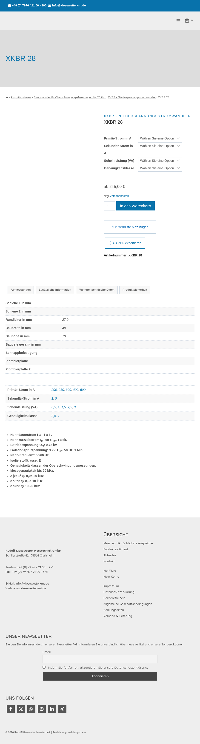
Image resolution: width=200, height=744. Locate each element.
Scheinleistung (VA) (119, 160)
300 (68, 390)
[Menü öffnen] (178, 20)
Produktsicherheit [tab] (135, 289)
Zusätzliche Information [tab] (55, 289)
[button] (11, 709)
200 (54, 390)
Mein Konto (111, 576)
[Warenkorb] (189, 20)
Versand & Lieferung (117, 616)
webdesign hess (77, 732)
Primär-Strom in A (117, 138)
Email (47, 652)
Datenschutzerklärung (118, 592)
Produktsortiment (115, 549)
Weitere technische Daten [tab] (96, 289)
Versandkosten (119, 196)
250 (61, 390)
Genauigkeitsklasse (119, 168)
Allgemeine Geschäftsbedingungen (127, 604)
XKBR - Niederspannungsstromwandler (147, 116)
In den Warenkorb (135, 206)
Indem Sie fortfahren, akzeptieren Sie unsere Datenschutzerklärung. (98, 667)
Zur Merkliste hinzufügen (129, 227)
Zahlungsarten (113, 610)
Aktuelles (109, 555)
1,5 (63, 407)
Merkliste (109, 570)
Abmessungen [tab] (21, 289)
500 (83, 390)
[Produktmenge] (109, 205)
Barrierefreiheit (114, 598)
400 (75, 390)
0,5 (53, 407)
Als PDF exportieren (125, 243)
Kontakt (109, 561)
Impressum (111, 586)
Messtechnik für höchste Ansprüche (128, 543)
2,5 (70, 407)
